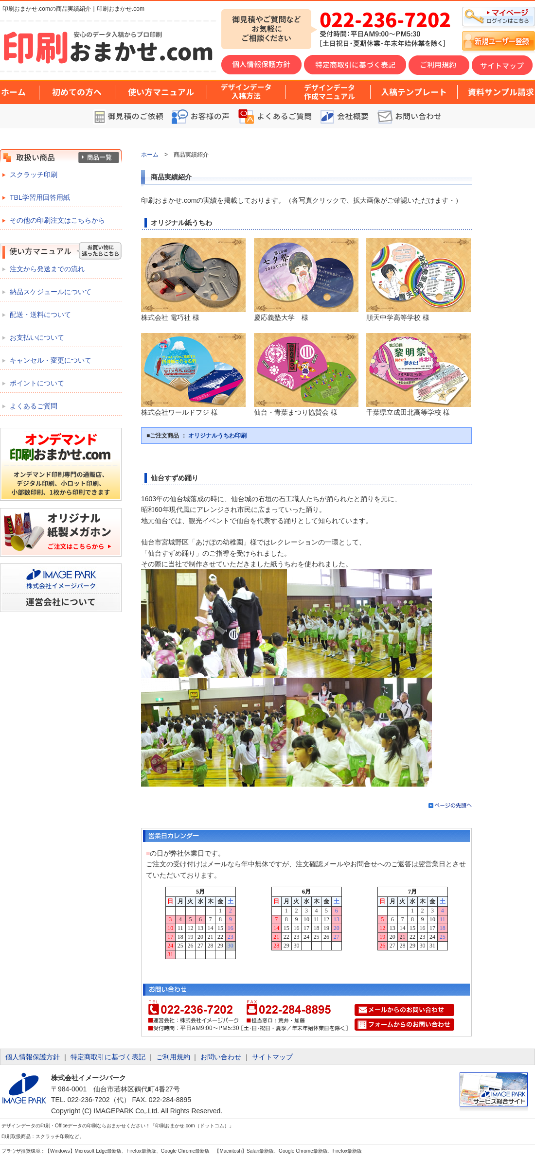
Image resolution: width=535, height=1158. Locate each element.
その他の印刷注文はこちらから (57, 220)
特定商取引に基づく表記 (108, 1057)
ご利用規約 (173, 1057)
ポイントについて (37, 383)
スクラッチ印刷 (33, 174)
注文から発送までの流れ (47, 269)
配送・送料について (40, 314)
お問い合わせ (220, 1057)
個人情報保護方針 (32, 1057)
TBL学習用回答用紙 (40, 197)
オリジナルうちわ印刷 (217, 435)
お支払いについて (37, 337)
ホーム (150, 154)
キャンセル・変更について (50, 360)
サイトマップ (272, 1057)
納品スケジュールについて (50, 292)
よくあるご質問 (33, 406)
